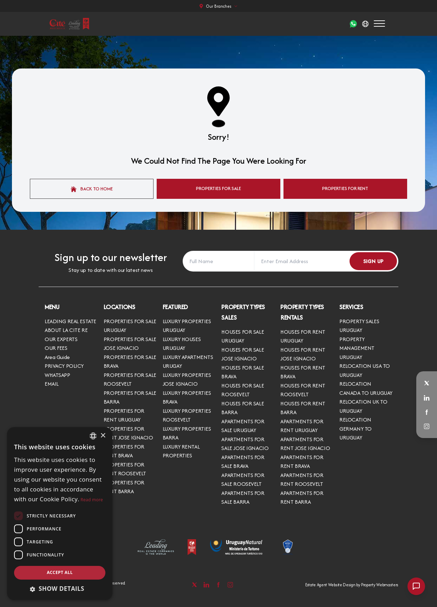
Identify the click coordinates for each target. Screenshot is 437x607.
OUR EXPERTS (61, 339)
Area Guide (57, 357)
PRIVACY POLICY (64, 366)
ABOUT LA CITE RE (66, 330)
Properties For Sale (218, 188)
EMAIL (52, 384)
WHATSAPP (57, 375)
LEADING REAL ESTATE (70, 321)
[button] (59, 588)
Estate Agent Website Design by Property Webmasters (351, 585)
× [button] (102, 435)
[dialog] (59, 513)
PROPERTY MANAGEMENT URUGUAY (356, 348)
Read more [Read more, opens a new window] (91, 500)
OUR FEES (56, 348)
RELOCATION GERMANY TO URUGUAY (355, 429)
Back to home (92, 188)
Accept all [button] (60, 572)
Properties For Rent (345, 188)
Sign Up (373, 261)
